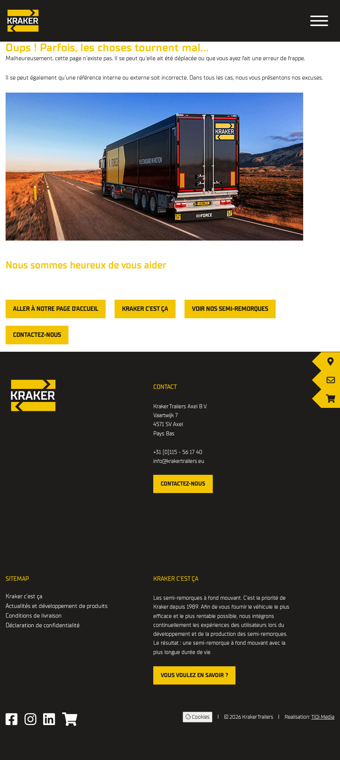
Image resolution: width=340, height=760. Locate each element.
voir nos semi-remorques (230, 309)
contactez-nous (183, 483)
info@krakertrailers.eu (178, 461)
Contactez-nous (37, 335)
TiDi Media (322, 717)
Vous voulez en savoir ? (194, 675)
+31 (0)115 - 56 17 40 (177, 452)
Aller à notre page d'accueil (55, 309)
